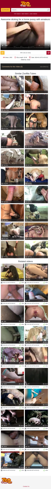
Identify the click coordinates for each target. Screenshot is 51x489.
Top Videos (17, 14)
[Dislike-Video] (48, 53)
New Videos (25, 14)
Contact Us (26, 486)
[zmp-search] (30, 10)
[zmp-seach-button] (48, 10)
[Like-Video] (2, 53)
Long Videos (33, 14)
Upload (5, 10)
